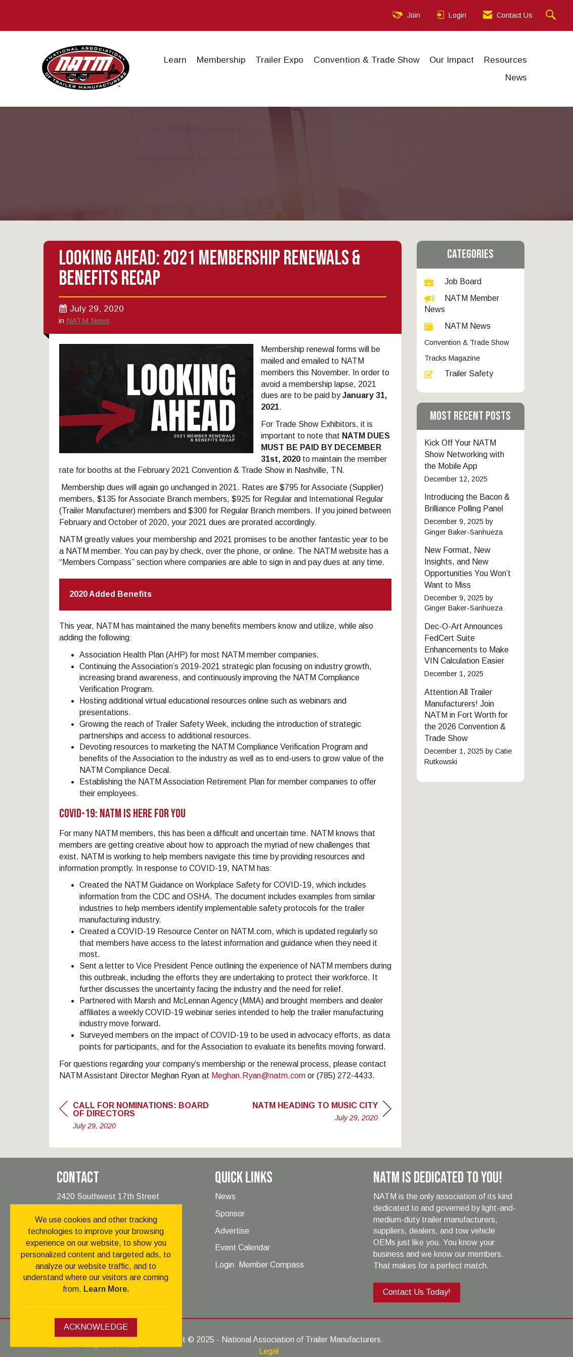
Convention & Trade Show (366, 60)
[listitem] (470, 460)
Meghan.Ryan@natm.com (258, 1075)
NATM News (88, 320)
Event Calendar (242, 1247)
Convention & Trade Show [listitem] (466, 342)
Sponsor (230, 1213)
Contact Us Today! (417, 1292)
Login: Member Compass (259, 1264)
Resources (505, 60)
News (516, 77)
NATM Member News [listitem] (461, 303)
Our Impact (451, 60)
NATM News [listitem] (457, 326)
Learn (175, 60)
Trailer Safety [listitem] (458, 373)
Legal (269, 1351)
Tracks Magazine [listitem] (452, 358)
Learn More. (106, 1289)
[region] (321, 1113)
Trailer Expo (279, 60)
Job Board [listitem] (452, 281)
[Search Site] (552, 15)
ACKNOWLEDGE (96, 1327)
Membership (221, 60)
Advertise (232, 1231)
